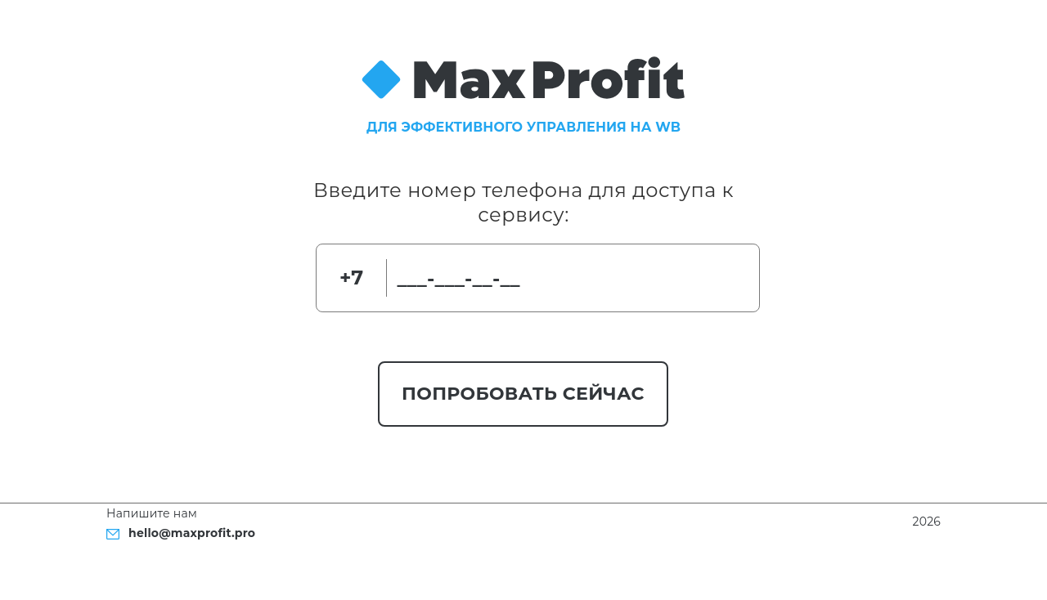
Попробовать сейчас (523, 394)
